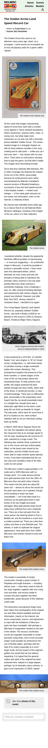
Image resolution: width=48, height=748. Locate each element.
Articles (29, 6)
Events (40, 2)
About (30, 2)
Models (40, 6)
